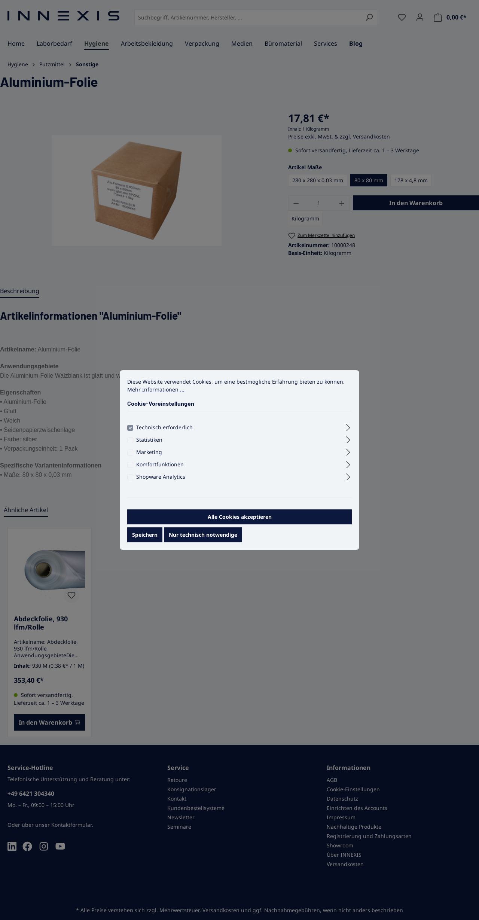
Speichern (145, 539)
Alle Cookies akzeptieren (240, 521)
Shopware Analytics (160, 481)
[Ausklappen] (348, 431)
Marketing (149, 456)
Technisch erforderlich (164, 432)
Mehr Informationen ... (155, 394)
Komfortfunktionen (160, 469)
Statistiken (149, 444)
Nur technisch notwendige (203, 539)
